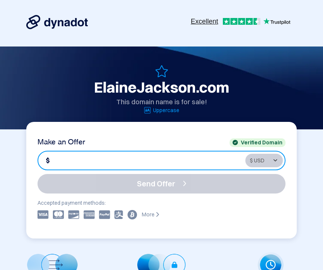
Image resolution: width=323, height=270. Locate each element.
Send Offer (161, 183)
